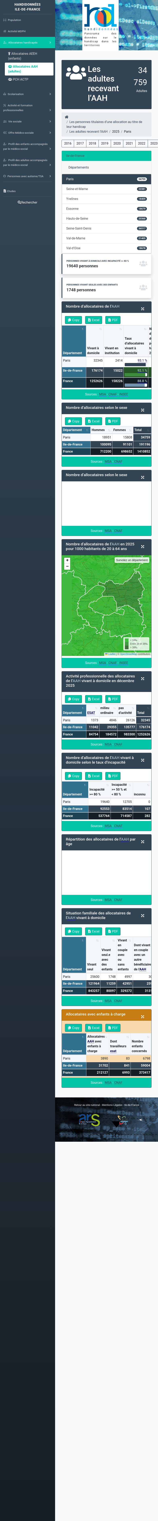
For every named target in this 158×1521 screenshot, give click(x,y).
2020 (117, 143)
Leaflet (110, 654)
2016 (67, 143)
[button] (67, 561)
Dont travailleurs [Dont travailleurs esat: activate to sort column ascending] (118, 1046)
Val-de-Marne (106, 238)
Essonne (106, 209)
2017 (80, 143)
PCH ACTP (18, 79)
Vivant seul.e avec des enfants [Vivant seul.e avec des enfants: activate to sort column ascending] (107, 959)
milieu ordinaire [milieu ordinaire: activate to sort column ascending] (106, 710)
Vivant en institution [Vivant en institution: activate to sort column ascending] (112, 350)
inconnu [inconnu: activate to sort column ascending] (139, 794)
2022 (141, 143)
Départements (78, 167)
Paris (106, 179)
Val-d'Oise (106, 248)
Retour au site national (87, 1104)
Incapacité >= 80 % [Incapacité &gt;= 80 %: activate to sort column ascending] (97, 792)
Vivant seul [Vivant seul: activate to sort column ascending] (91, 967)
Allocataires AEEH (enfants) (22, 56)
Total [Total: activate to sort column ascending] (138, 430)
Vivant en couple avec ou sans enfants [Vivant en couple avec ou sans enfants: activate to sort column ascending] (123, 954)
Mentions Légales (112, 1104)
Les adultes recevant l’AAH (88, 131)
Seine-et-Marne (106, 189)
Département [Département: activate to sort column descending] (72, 353)
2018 (92, 143)
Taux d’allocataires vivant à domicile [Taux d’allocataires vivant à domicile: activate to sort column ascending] (134, 346)
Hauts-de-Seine (106, 218)
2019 (104, 143)
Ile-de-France (75, 156)
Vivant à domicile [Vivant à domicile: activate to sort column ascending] (93, 350)
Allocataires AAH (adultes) (23, 69)
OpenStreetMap (128, 654)
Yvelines (106, 199)
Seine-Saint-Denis (106, 228)
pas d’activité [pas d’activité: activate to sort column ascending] (125, 710)
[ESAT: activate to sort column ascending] (92, 710)
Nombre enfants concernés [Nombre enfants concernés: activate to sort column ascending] (139, 1046)
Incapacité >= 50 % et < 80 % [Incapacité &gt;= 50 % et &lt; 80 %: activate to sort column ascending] (119, 789)
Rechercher (27, 202)
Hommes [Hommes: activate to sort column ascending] (98, 430)
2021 (129, 143)
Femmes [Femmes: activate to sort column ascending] (119, 430)
